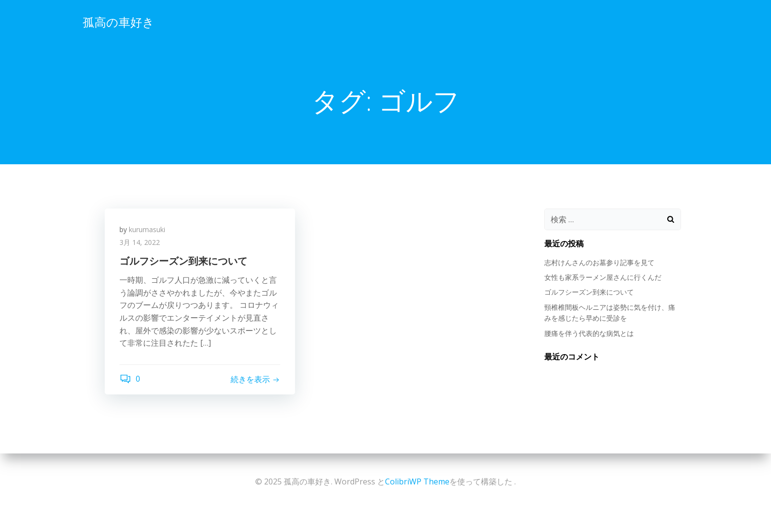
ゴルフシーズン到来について (589, 292)
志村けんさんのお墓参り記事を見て (599, 262)
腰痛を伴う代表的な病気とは (589, 333)
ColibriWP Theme (417, 481)
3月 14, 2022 (139, 242)
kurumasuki (147, 229)
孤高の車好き (118, 22)
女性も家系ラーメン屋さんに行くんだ (602, 277)
